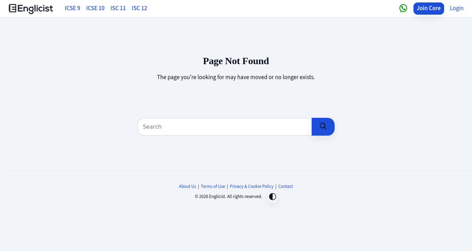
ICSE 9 (72, 8)
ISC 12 (139, 8)
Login (457, 8)
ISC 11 (118, 8)
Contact (285, 186)
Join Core (429, 8)
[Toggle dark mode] (272, 197)
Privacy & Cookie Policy (252, 186)
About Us (187, 186)
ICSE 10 (95, 8)
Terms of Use (213, 186)
